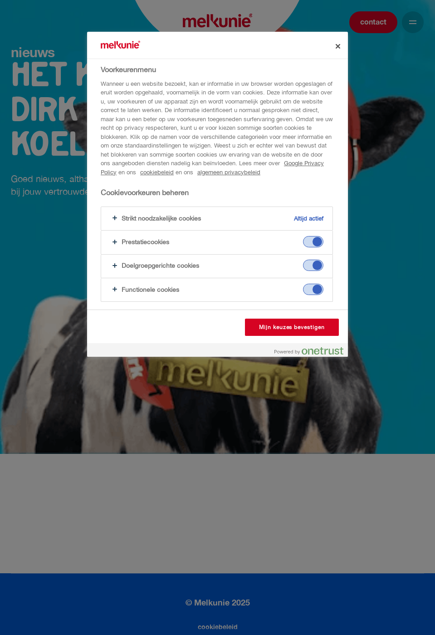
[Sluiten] (338, 46)
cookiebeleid (157, 172)
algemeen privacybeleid (228, 172)
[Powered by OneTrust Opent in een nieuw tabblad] (308, 351)
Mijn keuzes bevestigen (292, 327)
